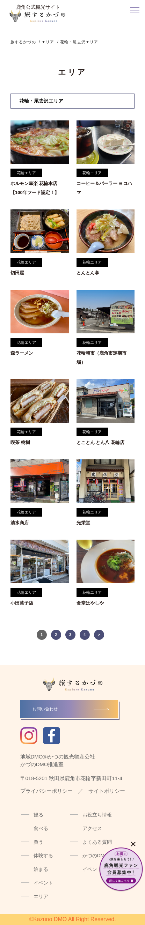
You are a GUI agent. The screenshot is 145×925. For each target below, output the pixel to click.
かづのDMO (95, 855)
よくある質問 (97, 841)
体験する (43, 855)
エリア (48, 42)
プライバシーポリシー (46, 791)
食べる (41, 828)
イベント (43, 882)
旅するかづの (23, 42)
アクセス (92, 828)
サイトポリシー (106, 791)
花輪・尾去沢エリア (41, 101)
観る (38, 814)
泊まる (41, 869)
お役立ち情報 (97, 814)
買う (38, 841)
